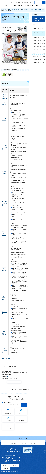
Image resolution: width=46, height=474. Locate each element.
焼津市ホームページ (4, 9)
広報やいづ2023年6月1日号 (39, 52)
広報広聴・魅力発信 (17, 9)
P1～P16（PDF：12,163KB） (4, 96)
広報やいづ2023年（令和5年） (36, 9)
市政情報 (11, 9)
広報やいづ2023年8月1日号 (39, 43)
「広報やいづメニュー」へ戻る (8, 358)
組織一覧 (14, 465)
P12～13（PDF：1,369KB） (4, 268)
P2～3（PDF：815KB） (4, 120)
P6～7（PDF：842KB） (4, 173)
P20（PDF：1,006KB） (4, 350)
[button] (40, 2)
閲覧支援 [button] (31, 2)
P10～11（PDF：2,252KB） (4, 233)
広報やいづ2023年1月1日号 (39, 75)
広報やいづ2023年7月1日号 (39, 47)
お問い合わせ (5, 468)
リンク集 (33, 443)
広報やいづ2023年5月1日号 (39, 57)
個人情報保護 (14, 443)
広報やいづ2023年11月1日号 (38, 29)
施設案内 (4, 465)
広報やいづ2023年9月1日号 (39, 38)
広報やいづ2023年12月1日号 (38, 25)
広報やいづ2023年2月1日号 (39, 70)
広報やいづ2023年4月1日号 (39, 61)
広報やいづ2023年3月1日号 (39, 66)
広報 (23, 9)
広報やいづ (27, 9)
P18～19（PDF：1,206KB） (4, 333)
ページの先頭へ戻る (23, 438)
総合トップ (12, 2)
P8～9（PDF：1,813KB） (4, 203)
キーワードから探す (8, 402)
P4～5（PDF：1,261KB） (4, 147)
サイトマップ (24, 443)
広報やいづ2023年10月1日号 (38, 34)
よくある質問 (18, 2)
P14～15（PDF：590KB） (4, 298)
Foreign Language (25, 2)
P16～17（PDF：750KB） (4, 312)
